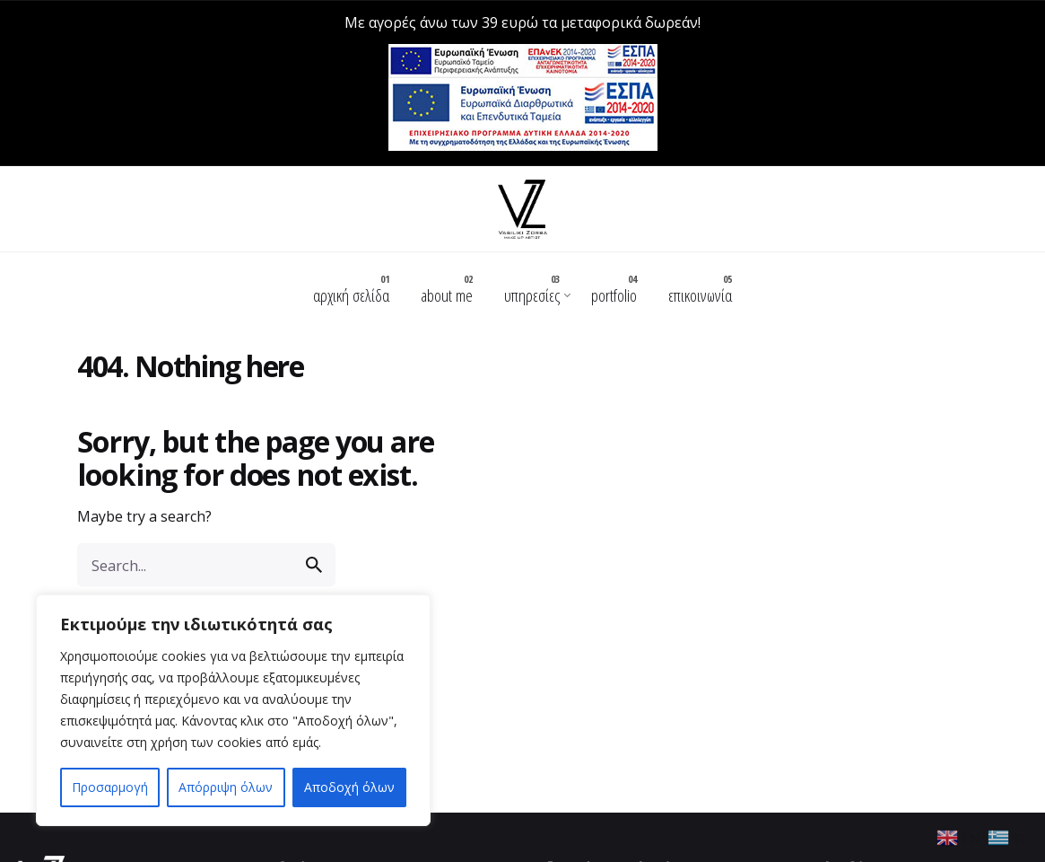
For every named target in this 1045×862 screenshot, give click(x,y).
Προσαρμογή (110, 787)
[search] (313, 552)
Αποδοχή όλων (349, 787)
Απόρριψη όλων (226, 787)
